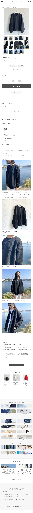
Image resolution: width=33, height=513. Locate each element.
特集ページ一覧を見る (16, 482)
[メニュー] (2, 2)
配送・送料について (6, 100)
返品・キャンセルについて (7, 106)
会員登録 (11, 502)
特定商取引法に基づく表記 (7, 499)
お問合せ (21, 492)
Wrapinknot (14, 7)
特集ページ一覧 (14, 492)
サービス (22, 491)
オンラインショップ (3, 7)
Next (31, 21)
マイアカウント (5, 502)
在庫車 (17, 491)
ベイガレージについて (10, 491)
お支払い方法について (6, 103)
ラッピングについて (6, 109)
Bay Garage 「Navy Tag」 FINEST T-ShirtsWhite (16, 387)
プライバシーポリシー (18, 499)
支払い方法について (15, 497)
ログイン (16, 502)
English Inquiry (5, 494)
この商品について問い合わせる (16, 368)
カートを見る (22, 502)
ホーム (3, 491)
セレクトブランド (9, 7)
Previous (1, 21)
